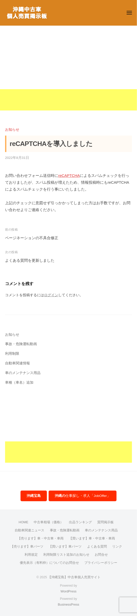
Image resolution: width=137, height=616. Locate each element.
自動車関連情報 (17, 363)
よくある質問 (97, 546)
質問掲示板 (105, 522)
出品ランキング (80, 522)
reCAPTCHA (69, 175)
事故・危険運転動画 (21, 344)
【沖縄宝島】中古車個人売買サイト (74, 577)
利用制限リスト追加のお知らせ (66, 554)
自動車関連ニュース (29, 530)
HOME (23, 522)
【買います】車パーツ (65, 546)
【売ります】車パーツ (26, 546)
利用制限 (12, 354)
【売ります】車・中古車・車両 (40, 538)
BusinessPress (68, 604)
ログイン (51, 295)
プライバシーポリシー (100, 563)
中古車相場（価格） (48, 522)
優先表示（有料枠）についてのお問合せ (49, 563)
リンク (117, 546)
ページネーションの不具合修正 (31, 238)
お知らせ (12, 130)
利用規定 (31, 554)
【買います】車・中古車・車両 (92, 538)
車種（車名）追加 (19, 382)
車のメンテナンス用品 (23, 373)
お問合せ (101, 554)
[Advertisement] (68, 75)
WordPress (68, 591)
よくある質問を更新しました (29, 260)
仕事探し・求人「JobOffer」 (82, 496)
